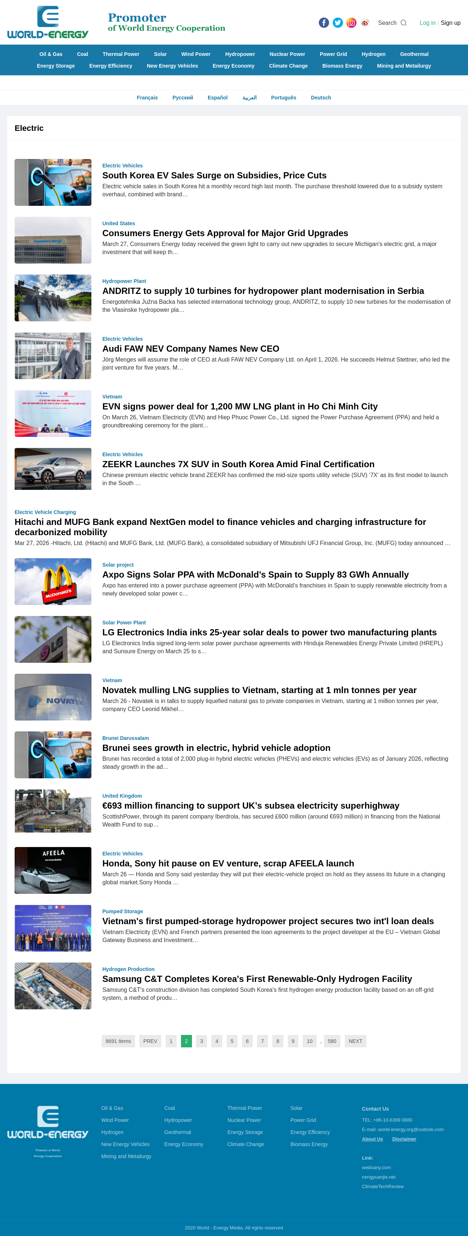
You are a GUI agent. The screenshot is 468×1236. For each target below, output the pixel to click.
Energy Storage (56, 66)
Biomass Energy (342, 66)
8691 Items (118, 1041)
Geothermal (414, 54)
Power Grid (333, 54)
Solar (160, 54)
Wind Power (196, 54)
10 (310, 1041)
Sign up (451, 23)
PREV (150, 1041)
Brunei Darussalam (125, 738)
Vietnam (112, 397)
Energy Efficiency (110, 66)
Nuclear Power (287, 54)
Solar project (118, 565)
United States (118, 223)
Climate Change (288, 66)
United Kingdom (122, 796)
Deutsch (321, 98)
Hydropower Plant (124, 281)
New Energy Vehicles (172, 66)
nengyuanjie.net (379, 1177)
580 (332, 1041)
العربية (249, 98)
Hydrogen (373, 54)
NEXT (355, 1041)
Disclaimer (404, 1139)
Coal (82, 54)
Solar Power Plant (124, 622)
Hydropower (240, 54)
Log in (428, 23)
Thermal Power (121, 54)
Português (283, 98)
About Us (372, 1139)
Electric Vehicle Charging (45, 512)
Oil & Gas (51, 54)
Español (217, 98)
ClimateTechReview (383, 1186)
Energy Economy (233, 66)
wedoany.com (376, 1167)
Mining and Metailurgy (404, 66)
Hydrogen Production (128, 969)
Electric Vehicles (122, 166)
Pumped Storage (122, 911)
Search (387, 23)
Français (147, 98)
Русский (183, 98)
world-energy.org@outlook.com (411, 1129)
